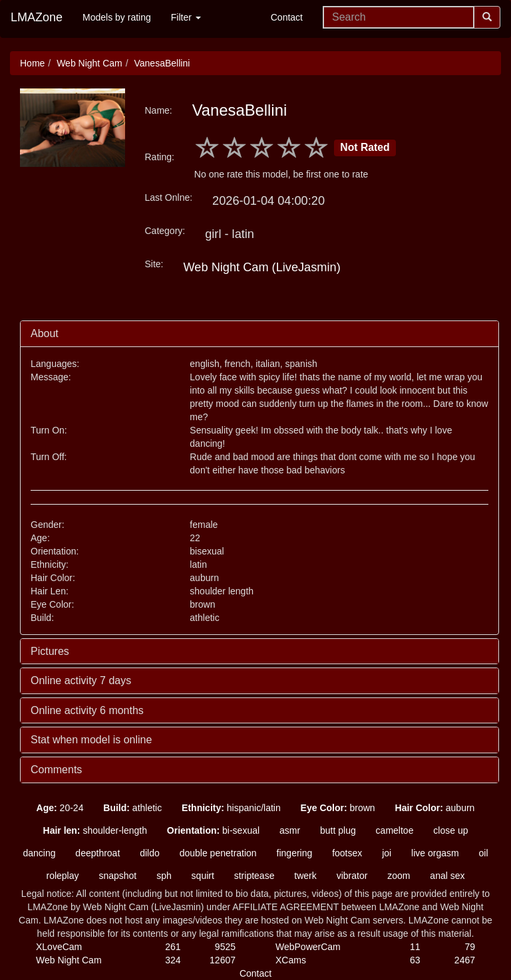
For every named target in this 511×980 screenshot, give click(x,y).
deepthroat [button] (97, 853)
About (45, 333)
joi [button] (386, 853)
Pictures (50, 651)
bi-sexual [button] (213, 830)
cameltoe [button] (395, 830)
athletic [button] (132, 807)
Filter (186, 17)
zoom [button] (398, 875)
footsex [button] (347, 853)
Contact (287, 17)
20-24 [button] (60, 807)
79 (469, 946)
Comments (56, 769)
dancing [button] (39, 853)
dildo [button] (150, 853)
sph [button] (164, 875)
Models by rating (117, 17)
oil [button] (483, 853)
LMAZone (37, 17)
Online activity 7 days (81, 680)
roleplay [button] (62, 875)
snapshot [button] (117, 875)
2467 (464, 960)
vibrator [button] (352, 875)
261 (172, 946)
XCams (290, 960)
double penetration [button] (218, 853)
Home (32, 63)
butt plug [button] (338, 830)
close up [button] (450, 830)
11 (415, 946)
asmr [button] (289, 830)
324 (172, 960)
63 (415, 960)
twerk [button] (305, 875)
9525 (225, 946)
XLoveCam (59, 946)
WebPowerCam (308, 946)
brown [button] (338, 807)
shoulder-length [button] (95, 830)
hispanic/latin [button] (231, 807)
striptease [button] (254, 875)
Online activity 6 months (87, 710)
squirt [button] (203, 875)
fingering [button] (295, 853)
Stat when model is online (91, 739)
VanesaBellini (162, 63)
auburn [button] (435, 807)
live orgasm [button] (435, 853)
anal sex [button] (447, 875)
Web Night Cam (89, 63)
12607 (223, 960)
